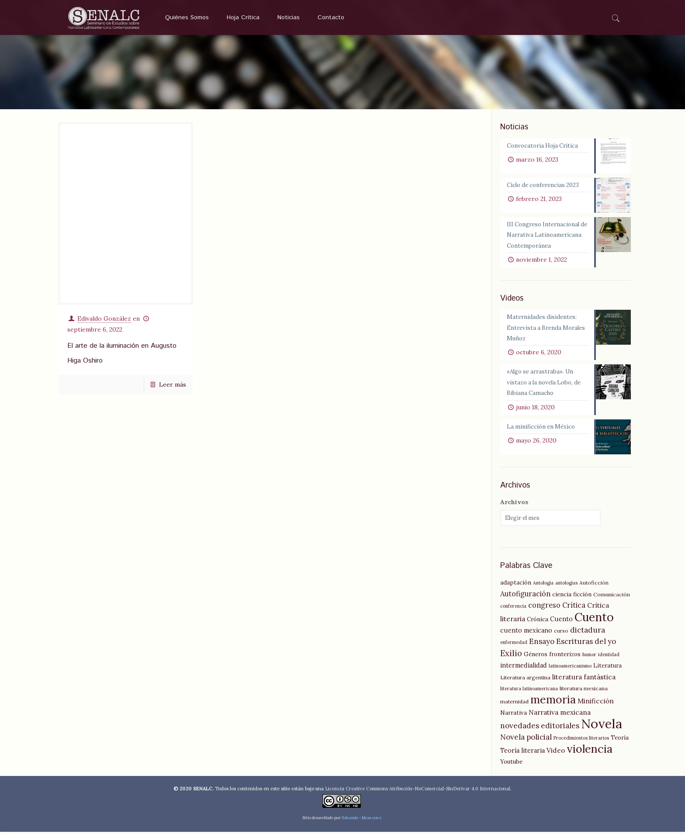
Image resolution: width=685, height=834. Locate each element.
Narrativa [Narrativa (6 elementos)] (513, 715)
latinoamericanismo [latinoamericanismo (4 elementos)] (570, 668)
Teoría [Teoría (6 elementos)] (620, 740)
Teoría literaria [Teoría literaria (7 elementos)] (522, 753)
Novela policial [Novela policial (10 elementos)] (526, 739)
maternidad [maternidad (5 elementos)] (514, 703)
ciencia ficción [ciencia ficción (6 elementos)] (572, 596)
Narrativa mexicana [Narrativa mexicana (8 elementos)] (560, 714)
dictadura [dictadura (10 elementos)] (587, 632)
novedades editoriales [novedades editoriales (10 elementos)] (539, 728)
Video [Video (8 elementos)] (556, 752)
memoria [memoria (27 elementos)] (553, 702)
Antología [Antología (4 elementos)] (543, 585)
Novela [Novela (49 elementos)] (601, 725)
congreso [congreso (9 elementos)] (544, 607)
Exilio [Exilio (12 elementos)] (511, 656)
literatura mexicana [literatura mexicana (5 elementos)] (584, 690)
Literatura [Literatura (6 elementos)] (607, 667)
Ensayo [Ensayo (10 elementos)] (541, 643)
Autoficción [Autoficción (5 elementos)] (594, 584)
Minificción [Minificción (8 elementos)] (596, 703)
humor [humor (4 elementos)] (589, 657)
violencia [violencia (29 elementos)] (589, 751)
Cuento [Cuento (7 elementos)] (561, 621)
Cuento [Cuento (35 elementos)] (594, 619)
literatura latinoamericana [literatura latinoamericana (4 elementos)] (529, 691)
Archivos (514, 504)
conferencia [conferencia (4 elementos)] (513, 608)
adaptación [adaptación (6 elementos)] (515, 584)
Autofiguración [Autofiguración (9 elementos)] (525, 596)
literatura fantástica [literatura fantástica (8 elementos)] (584, 679)
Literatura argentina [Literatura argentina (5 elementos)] (525, 679)
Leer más (172, 384)
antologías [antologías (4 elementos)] (566, 585)
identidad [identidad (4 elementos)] (608, 657)
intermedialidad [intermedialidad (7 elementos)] (523, 667)
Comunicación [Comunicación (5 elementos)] (611, 596)
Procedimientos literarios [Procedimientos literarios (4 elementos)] (581, 740)
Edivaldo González (104, 318)
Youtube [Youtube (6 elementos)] (511, 764)
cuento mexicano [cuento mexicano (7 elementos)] (526, 633)
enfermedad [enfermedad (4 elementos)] (513, 644)
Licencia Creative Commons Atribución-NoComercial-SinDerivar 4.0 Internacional (417, 791)
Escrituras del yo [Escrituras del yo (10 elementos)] (586, 643)
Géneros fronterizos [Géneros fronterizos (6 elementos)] (552, 656)
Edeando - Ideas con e (362, 819)
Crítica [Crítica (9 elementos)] (573, 607)
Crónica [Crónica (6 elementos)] (537, 621)
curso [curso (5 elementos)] (561, 633)
